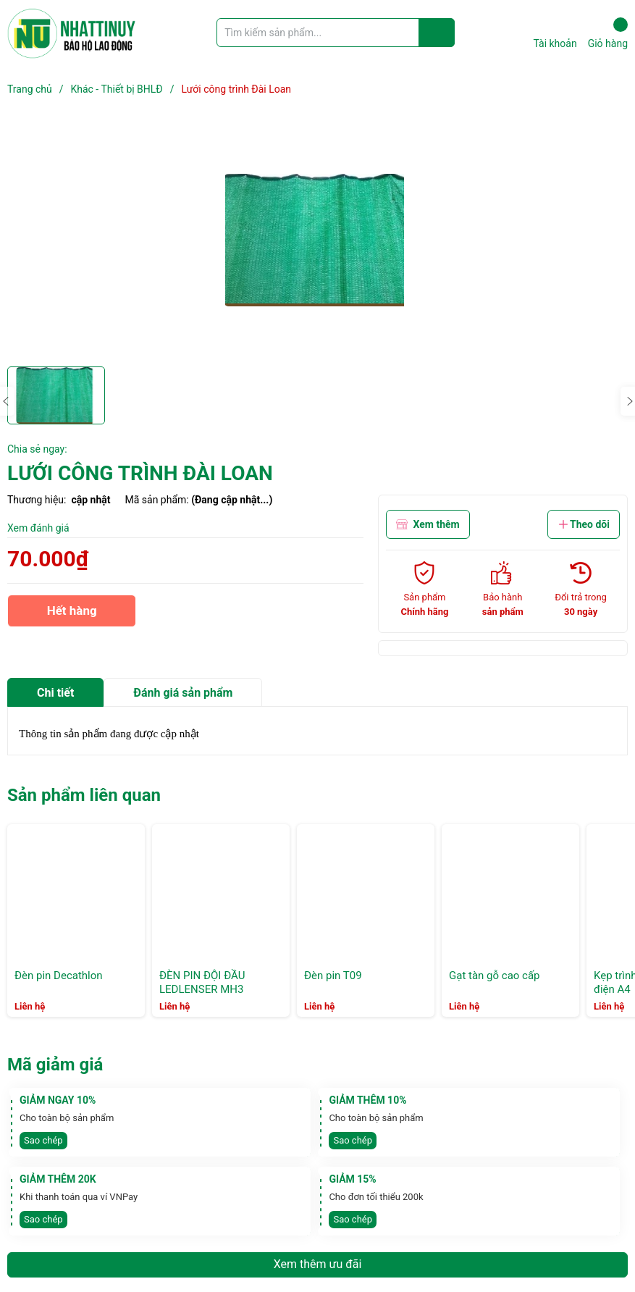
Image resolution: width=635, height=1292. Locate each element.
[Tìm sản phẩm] (335, 32)
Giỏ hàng (608, 33)
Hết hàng (71, 615)
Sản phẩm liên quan (84, 795)
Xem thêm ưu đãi (318, 1264)
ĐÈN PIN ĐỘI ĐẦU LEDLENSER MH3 (202, 983)
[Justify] (437, 32)
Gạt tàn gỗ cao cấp (494, 975)
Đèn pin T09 (333, 975)
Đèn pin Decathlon (58, 975)
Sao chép (43, 1140)
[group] (317, 239)
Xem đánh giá (38, 528)
